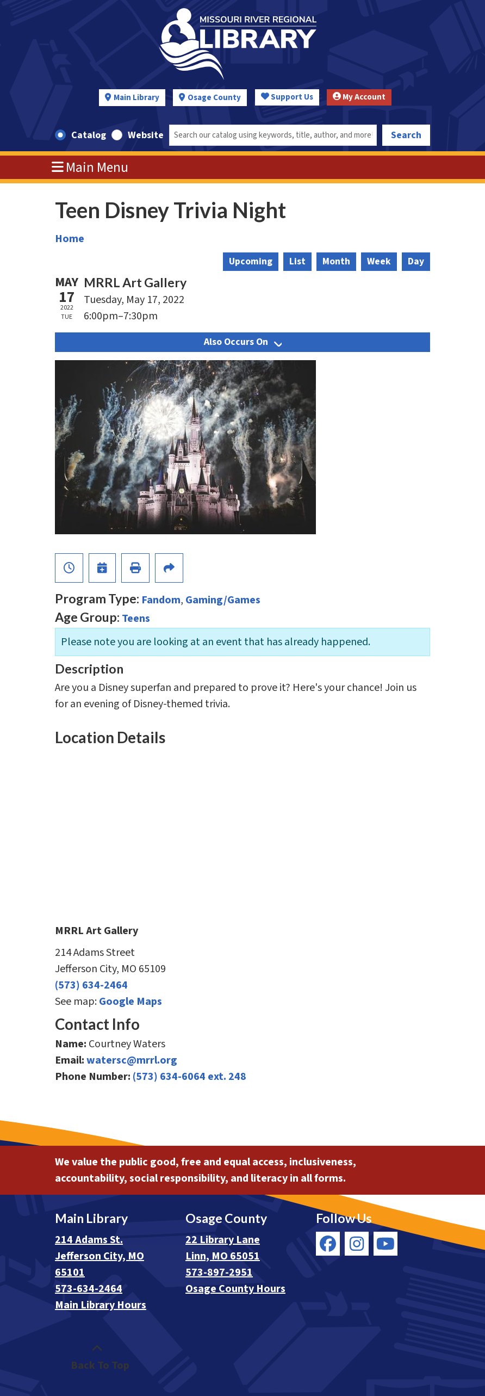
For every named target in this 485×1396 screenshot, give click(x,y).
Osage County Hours (235, 1288)
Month (336, 261)
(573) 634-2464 (91, 985)
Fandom (161, 600)
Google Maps (130, 1001)
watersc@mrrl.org (131, 1060)
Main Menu (90, 167)
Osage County (214, 97)
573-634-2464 (88, 1288)
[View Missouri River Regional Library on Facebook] (328, 1244)
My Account (359, 97)
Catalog (88, 135)
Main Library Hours (100, 1305)
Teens (136, 618)
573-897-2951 (219, 1272)
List (297, 261)
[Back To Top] (97, 1357)
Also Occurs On (243, 342)
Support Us (287, 97)
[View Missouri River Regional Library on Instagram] (357, 1244)
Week (379, 261)
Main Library (136, 97)
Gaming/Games (222, 600)
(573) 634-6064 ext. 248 (189, 1076)
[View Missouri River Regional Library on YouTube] (385, 1244)
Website (146, 135)
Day (416, 261)
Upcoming (250, 261)
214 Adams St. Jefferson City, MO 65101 (99, 1256)
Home (69, 238)
